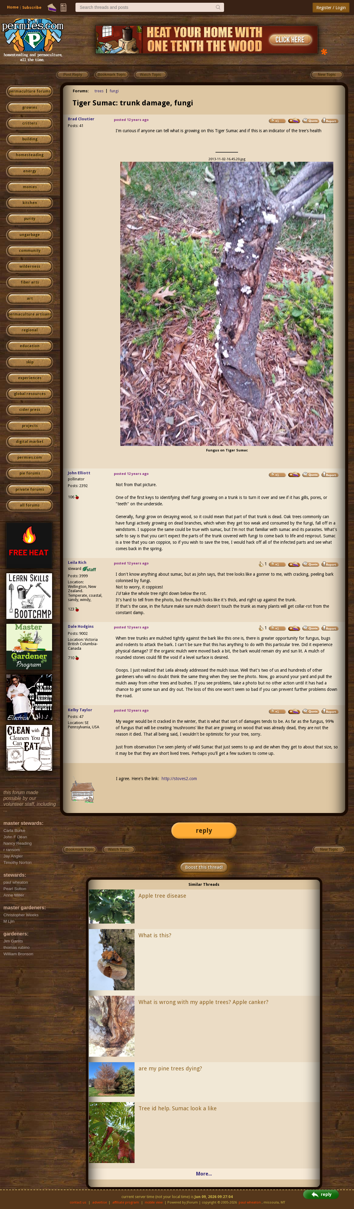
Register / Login (331, 7)
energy (29, 171)
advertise (99, 1202)
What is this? (154, 935)
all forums (30, 505)
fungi (114, 91)
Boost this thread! (204, 867)
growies (29, 107)
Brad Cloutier (81, 119)
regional (30, 330)
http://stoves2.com (179, 778)
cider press (29, 410)
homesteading (30, 155)
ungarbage (29, 235)
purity (29, 219)
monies (30, 187)
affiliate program (125, 1202)
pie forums (29, 473)
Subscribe (31, 7)
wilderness (29, 266)
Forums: (81, 91)
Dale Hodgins (81, 626)
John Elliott (79, 473)
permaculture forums (30, 91)
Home (13, 7)
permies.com (29, 457)
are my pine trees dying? (170, 1068)
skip (29, 362)
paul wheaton (250, 1202)
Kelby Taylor (80, 710)
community (29, 251)
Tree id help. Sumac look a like (177, 1108)
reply (204, 830)
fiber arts (30, 282)
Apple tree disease (162, 896)
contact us (78, 1202)
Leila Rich (77, 562)
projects (30, 426)
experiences (29, 378)
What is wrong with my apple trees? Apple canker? (203, 1002)
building (29, 139)
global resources (30, 394)
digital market (30, 442)
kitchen (30, 203)
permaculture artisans (29, 314)
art (30, 298)
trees (99, 91)
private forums (30, 489)
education (30, 346)
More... (204, 1174)
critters (29, 123)
